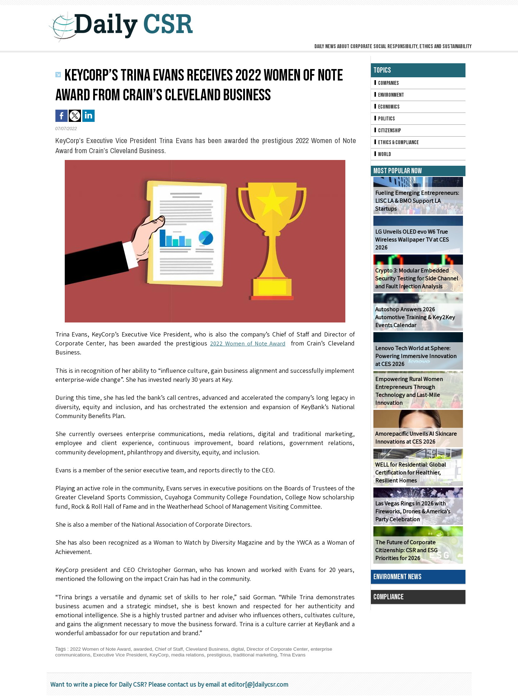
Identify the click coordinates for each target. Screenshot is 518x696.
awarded (145, 649)
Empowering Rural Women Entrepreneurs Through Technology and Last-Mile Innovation (408, 394)
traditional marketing (262, 655)
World (382, 156)
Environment (389, 95)
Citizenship (387, 132)
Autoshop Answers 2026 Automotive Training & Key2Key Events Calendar (414, 320)
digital (243, 649)
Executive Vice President (122, 655)
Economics (387, 107)
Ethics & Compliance (397, 144)
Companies (386, 83)
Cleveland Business (212, 649)
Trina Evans (300, 655)
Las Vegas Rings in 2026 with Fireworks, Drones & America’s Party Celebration (412, 514)
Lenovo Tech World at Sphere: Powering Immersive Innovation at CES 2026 (417, 359)
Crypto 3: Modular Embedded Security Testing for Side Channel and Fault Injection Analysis (415, 281)
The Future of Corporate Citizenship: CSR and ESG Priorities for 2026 (417, 553)
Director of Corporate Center (284, 649)
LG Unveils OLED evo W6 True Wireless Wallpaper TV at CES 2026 (417, 246)
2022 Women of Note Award (247, 343)
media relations (192, 655)
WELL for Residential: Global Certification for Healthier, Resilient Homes (410, 475)
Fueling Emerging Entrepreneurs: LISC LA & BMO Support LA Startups (417, 207)
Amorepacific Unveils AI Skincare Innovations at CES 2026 (414, 440)
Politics (384, 119)
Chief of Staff (172, 649)
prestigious (224, 655)
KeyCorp (162, 655)
